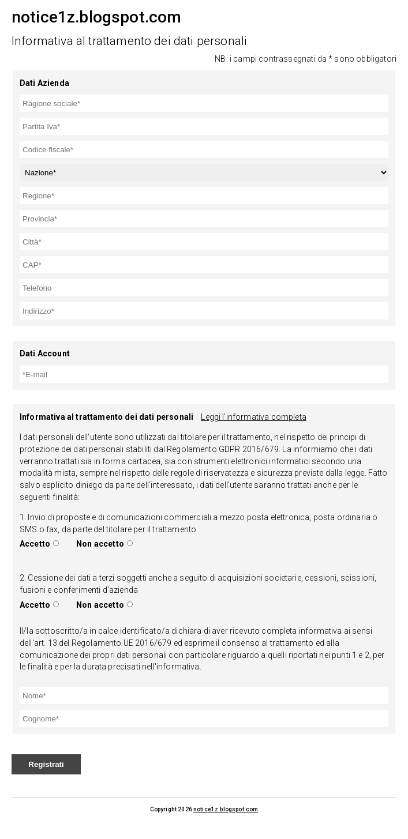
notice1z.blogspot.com (225, 809)
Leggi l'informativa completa (253, 417)
